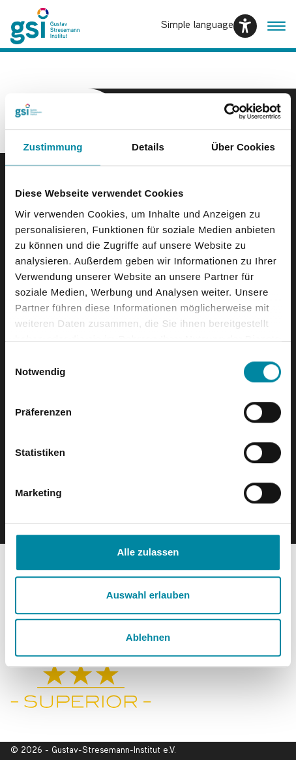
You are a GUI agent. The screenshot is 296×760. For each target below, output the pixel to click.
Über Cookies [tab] (243, 146)
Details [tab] (148, 146)
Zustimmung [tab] (53, 146)
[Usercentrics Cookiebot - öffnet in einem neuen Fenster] (224, 111)
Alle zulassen (148, 551)
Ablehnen (148, 637)
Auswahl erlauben (148, 594)
